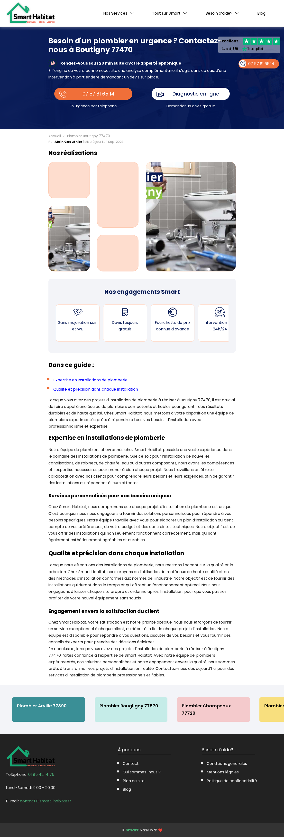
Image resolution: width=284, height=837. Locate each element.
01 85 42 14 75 (41, 774)
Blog (261, 13)
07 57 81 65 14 (98, 93)
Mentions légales (223, 772)
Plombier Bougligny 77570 (129, 706)
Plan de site (134, 781)
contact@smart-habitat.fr (45, 801)
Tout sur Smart (166, 13)
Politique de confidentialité (232, 781)
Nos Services (115, 13)
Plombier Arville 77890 (42, 706)
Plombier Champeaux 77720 (207, 709)
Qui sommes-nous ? (142, 772)
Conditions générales (227, 763)
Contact (131, 763)
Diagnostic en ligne (195, 93)
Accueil (54, 136)
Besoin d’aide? (218, 13)
